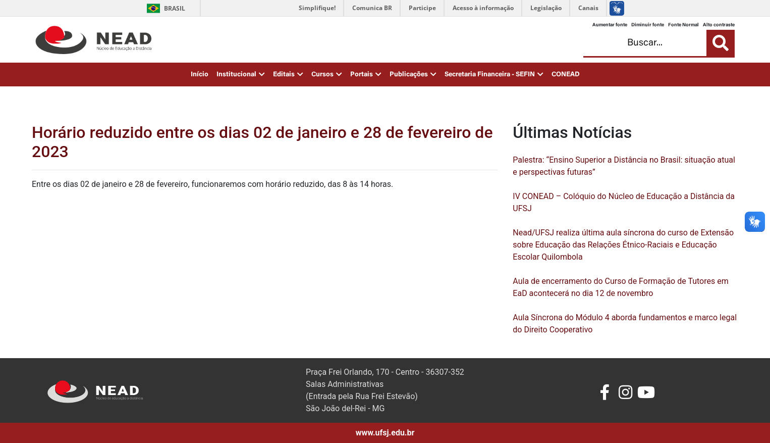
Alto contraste (719, 25)
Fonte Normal (683, 25)
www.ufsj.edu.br (385, 432)
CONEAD (566, 74)
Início (199, 74)
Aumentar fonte (609, 25)
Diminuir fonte (647, 25)
